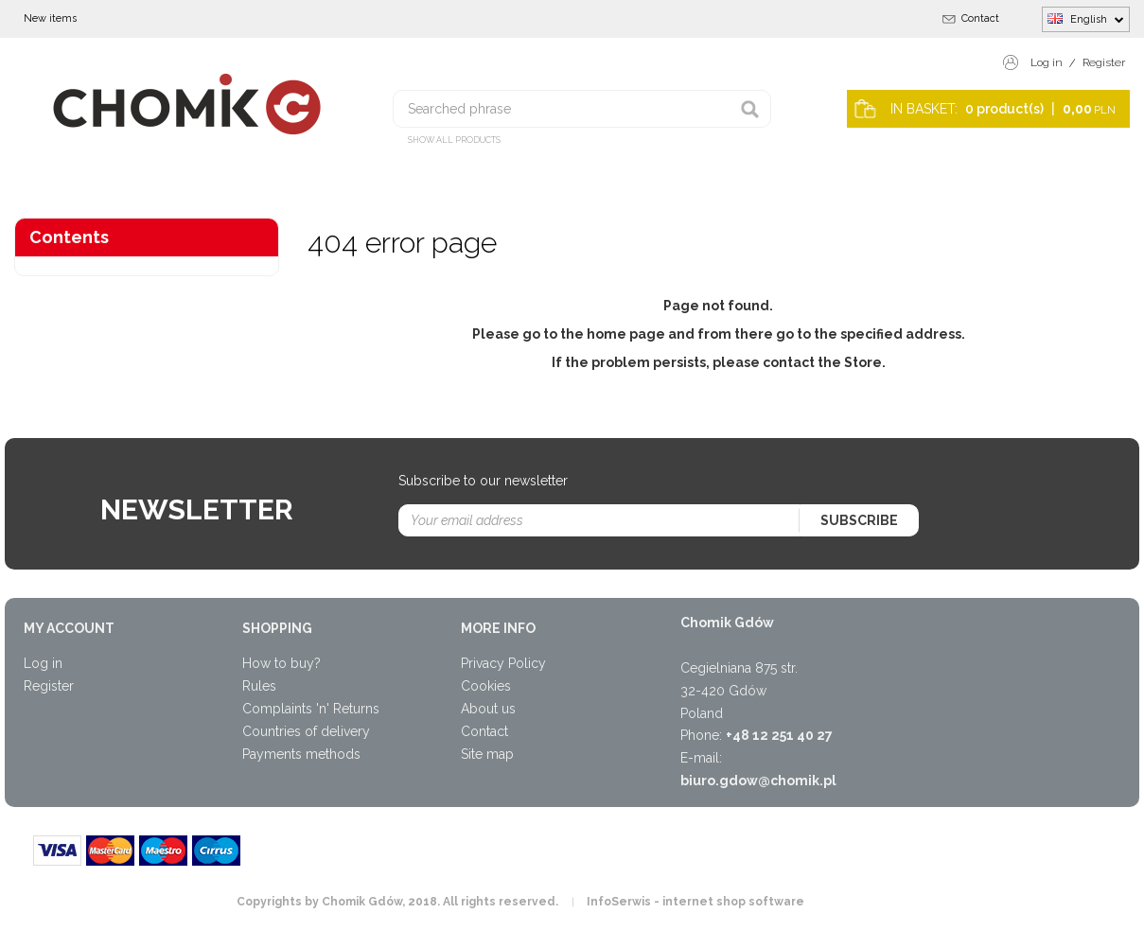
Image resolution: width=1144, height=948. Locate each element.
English (1085, 18)
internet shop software (733, 901)
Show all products (454, 140)
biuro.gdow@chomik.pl (758, 780)
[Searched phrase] (582, 109)
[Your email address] (599, 520)
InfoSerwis (619, 901)
